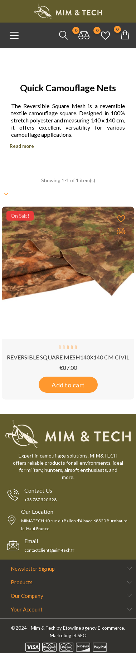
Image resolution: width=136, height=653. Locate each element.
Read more (22, 146)
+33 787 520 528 (40, 499)
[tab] (68, 145)
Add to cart (68, 385)
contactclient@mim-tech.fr (50, 550)
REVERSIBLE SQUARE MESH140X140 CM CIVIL (68, 357)
